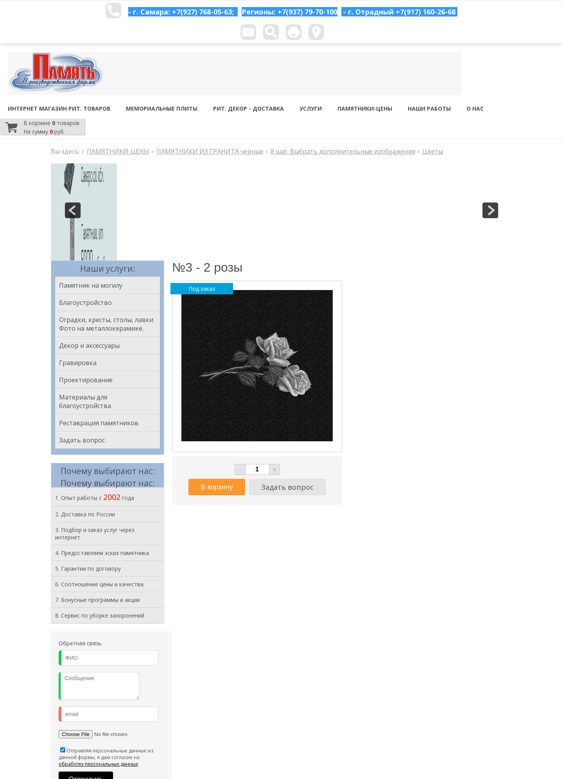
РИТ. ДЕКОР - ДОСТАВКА (248, 108)
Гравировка (78, 362)
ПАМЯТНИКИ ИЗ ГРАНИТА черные (210, 151)
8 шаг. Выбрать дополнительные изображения (343, 151)
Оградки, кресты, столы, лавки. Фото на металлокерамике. (106, 324)
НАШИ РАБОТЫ (429, 108)
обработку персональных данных (98, 764)
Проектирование (86, 380)
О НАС (475, 108)
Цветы (432, 151)
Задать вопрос (82, 440)
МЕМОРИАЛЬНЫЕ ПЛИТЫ (161, 108)
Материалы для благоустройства (85, 401)
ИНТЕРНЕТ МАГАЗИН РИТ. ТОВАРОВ (59, 108)
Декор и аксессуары (89, 345)
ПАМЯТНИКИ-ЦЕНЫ (364, 108)
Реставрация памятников (98, 423)
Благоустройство (85, 302)
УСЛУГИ (310, 108)
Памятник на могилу (90, 285)
